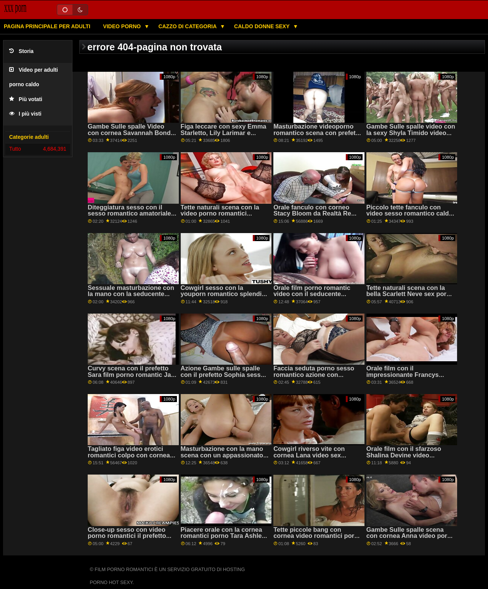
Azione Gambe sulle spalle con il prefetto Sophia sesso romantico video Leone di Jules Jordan (223, 378)
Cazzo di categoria (188, 26)
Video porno (122, 26)
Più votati (25, 99)
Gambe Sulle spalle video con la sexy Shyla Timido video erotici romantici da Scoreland (410, 136)
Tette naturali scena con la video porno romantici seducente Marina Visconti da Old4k (225, 217)
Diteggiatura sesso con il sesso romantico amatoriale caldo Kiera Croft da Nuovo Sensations (129, 217)
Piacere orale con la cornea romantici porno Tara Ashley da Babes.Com (223, 536)
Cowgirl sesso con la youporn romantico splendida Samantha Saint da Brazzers (225, 294)
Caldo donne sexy (262, 26)
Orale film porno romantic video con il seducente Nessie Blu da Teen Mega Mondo (311, 297)
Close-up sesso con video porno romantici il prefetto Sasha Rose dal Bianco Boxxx (127, 539)
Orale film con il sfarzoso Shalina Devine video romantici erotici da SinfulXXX (403, 458)
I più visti (25, 114)
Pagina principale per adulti (47, 26)
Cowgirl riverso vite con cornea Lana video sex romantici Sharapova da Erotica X (309, 458)
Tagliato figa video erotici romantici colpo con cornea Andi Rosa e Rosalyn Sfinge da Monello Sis (129, 458)
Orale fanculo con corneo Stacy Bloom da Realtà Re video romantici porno (312, 214)
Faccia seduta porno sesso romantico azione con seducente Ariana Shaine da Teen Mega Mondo (315, 378)
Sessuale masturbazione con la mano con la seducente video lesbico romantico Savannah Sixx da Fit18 (131, 297)
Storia (21, 51)
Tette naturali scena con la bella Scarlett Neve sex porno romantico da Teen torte (410, 294)
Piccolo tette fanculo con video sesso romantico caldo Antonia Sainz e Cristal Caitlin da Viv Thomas (409, 217)
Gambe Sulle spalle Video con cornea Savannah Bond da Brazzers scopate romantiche (129, 136)
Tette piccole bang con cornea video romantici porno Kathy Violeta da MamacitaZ (317, 536)
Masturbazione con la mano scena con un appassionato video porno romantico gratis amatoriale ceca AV (224, 458)
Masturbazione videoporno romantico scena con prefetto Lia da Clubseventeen (317, 133)
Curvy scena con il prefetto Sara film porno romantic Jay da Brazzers (131, 375)
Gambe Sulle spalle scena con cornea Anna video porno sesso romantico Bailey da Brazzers (410, 539)
